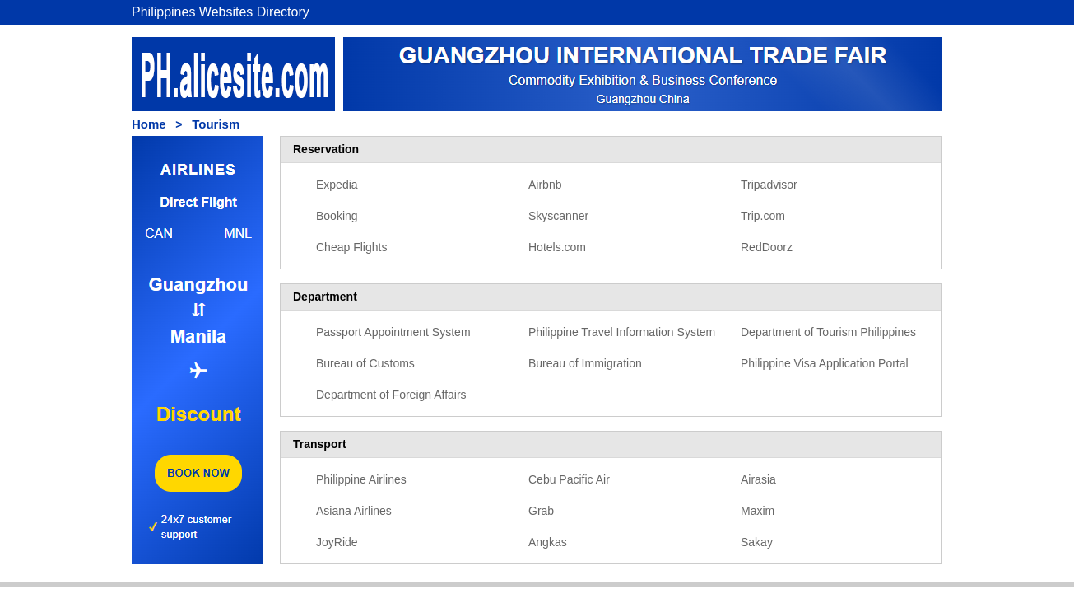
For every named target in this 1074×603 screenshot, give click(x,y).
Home (149, 124)
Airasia (758, 479)
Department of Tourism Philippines (828, 332)
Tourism (215, 124)
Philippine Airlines (361, 479)
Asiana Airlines (354, 510)
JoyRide (337, 542)
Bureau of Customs (365, 363)
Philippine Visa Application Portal (825, 363)
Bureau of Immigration (585, 363)
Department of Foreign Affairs (391, 394)
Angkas (547, 542)
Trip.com (763, 215)
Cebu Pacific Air (569, 479)
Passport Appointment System (393, 332)
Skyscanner (558, 215)
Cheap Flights (351, 247)
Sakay (757, 542)
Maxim (757, 510)
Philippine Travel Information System (621, 332)
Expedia (337, 184)
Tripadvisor (769, 184)
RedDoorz (767, 247)
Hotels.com (557, 247)
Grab (541, 510)
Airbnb (544, 184)
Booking (337, 215)
